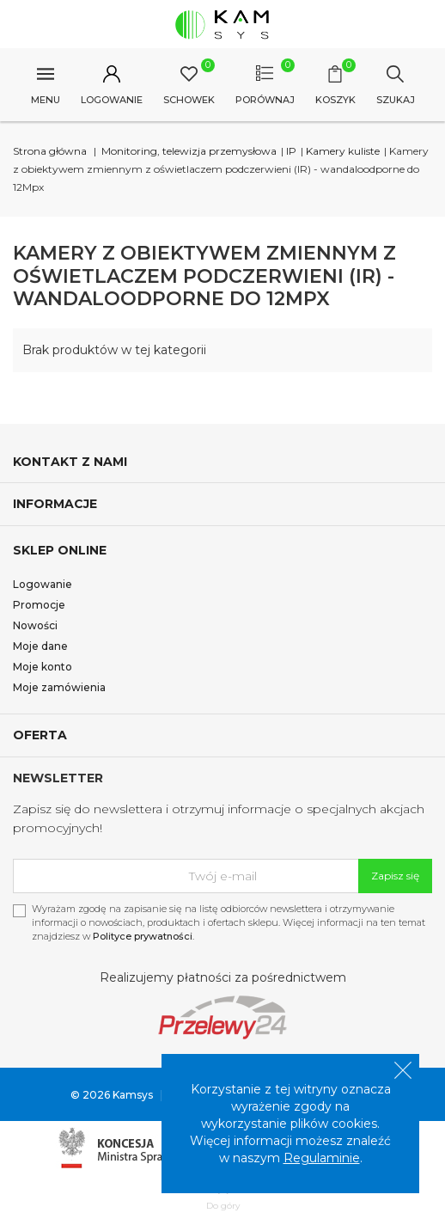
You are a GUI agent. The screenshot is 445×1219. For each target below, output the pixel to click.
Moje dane (40, 646)
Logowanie (42, 584)
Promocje (39, 604)
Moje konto (42, 666)
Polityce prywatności (142, 936)
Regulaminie (321, 1158)
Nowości (35, 625)
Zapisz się (395, 875)
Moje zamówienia (59, 687)
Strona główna (50, 150)
